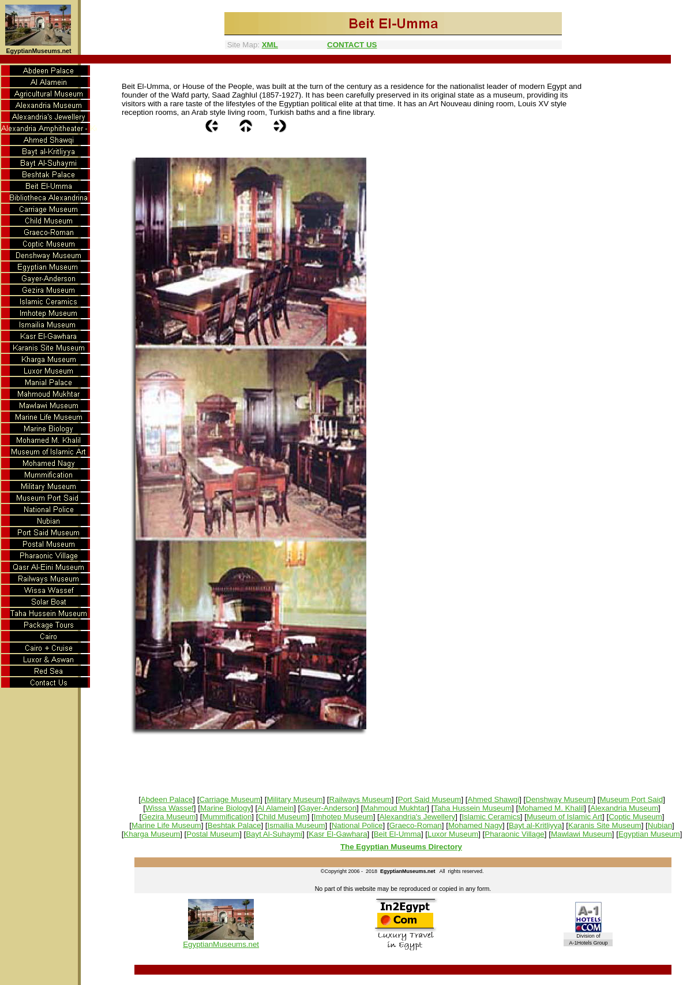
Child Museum (282, 816)
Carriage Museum (229, 799)
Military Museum (294, 799)
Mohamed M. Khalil (551, 808)
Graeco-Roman (415, 825)
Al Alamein (275, 808)
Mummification (227, 816)
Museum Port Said (631, 799)
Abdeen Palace (167, 799)
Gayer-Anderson (328, 808)
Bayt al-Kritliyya (535, 825)
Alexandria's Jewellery (417, 816)
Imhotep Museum (343, 816)
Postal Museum (212, 834)
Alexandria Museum (624, 808)
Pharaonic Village (515, 834)
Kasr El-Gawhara (338, 834)
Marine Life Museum (166, 825)
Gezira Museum (168, 816)
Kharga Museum (151, 834)
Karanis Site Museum (604, 825)
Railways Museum (360, 799)
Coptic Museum (635, 816)
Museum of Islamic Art (564, 816)
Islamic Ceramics (490, 816)
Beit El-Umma (397, 834)
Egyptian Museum (649, 834)
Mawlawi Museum (581, 834)
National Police (357, 825)
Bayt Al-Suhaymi (274, 834)
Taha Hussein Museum (472, 808)
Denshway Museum (559, 799)
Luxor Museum (452, 834)
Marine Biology (225, 808)
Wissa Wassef (169, 808)
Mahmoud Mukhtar (395, 808)
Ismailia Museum (296, 825)
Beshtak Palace (234, 825)
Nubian (660, 825)
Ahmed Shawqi (494, 799)
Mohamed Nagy (475, 825)
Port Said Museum (429, 799)
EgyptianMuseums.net (221, 944)
